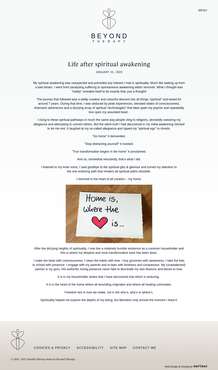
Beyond (110, 37)
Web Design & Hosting (177, 366)
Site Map (118, 348)
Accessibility (90, 348)
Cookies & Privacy (52, 348)
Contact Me (144, 348)
